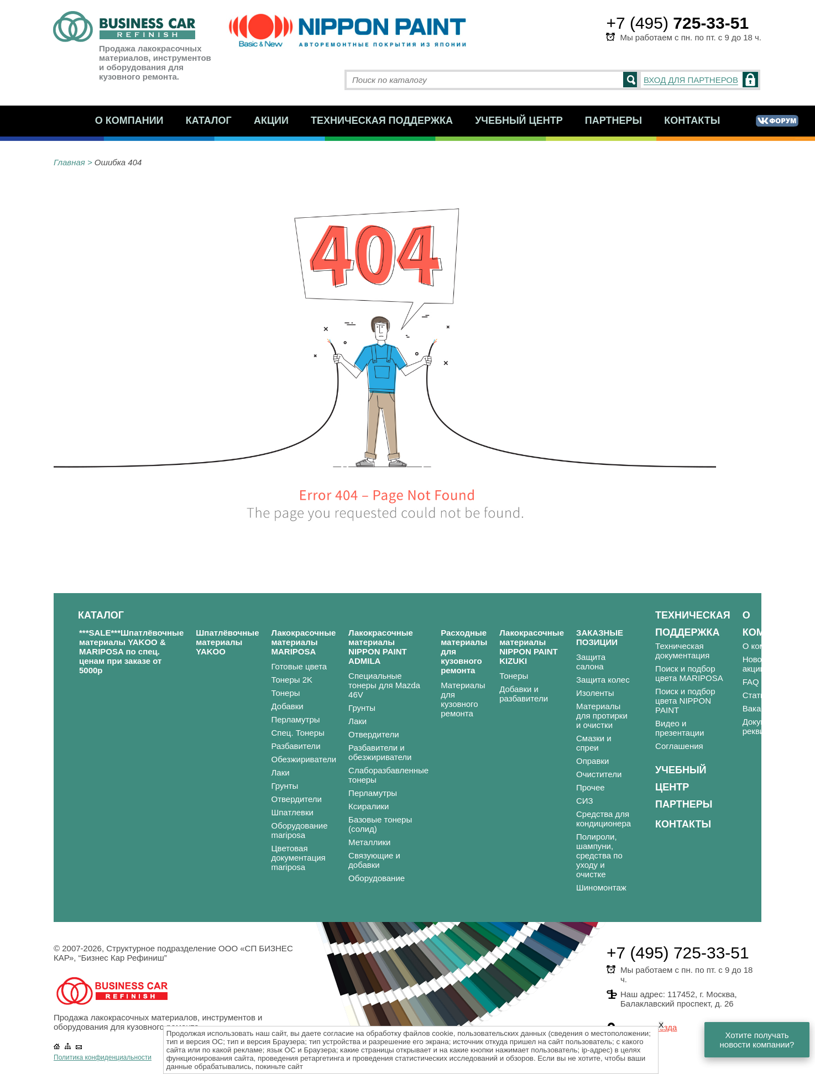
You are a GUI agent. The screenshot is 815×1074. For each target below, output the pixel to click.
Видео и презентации (679, 728)
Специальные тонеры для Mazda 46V (384, 685)
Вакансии (761, 708)
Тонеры (285, 693)
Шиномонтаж (601, 887)
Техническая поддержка (382, 120)
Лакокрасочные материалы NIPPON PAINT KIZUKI (531, 647)
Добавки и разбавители (523, 693)
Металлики (369, 842)
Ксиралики (368, 806)
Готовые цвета (299, 666)
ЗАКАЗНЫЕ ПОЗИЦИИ (599, 637)
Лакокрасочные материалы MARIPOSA (303, 642)
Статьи (756, 695)
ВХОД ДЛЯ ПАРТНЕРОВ (691, 80)
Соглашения (679, 746)
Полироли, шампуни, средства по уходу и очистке (599, 855)
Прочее (590, 787)
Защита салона (590, 661)
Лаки (280, 772)
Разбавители (296, 746)
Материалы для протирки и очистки (602, 715)
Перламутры (295, 719)
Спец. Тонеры (298, 732)
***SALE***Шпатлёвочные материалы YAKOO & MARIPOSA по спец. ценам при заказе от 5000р (131, 651)
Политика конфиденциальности (102, 1057)
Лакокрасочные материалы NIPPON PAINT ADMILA (380, 647)
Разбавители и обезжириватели (379, 752)
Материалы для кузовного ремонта (463, 699)
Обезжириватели (304, 759)
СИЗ (584, 800)
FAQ (751, 682)
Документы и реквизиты (767, 726)
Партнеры (613, 120)
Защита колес (603, 679)
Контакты (692, 120)
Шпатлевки (292, 812)
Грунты (285, 785)
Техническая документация (682, 650)
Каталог (209, 120)
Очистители (598, 774)
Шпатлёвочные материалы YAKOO (227, 642)
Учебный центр (519, 120)
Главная (69, 162)
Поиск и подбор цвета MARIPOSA (689, 673)
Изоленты (595, 693)
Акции (271, 120)
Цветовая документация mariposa (298, 858)
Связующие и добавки (374, 860)
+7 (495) (677, 23)
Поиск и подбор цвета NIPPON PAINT (685, 701)
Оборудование (376, 878)
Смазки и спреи (594, 743)
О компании (129, 120)
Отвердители (296, 799)
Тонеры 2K (292, 679)
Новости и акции (762, 663)
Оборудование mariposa (299, 830)
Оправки (592, 761)
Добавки (287, 706)
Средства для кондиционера (603, 818)
